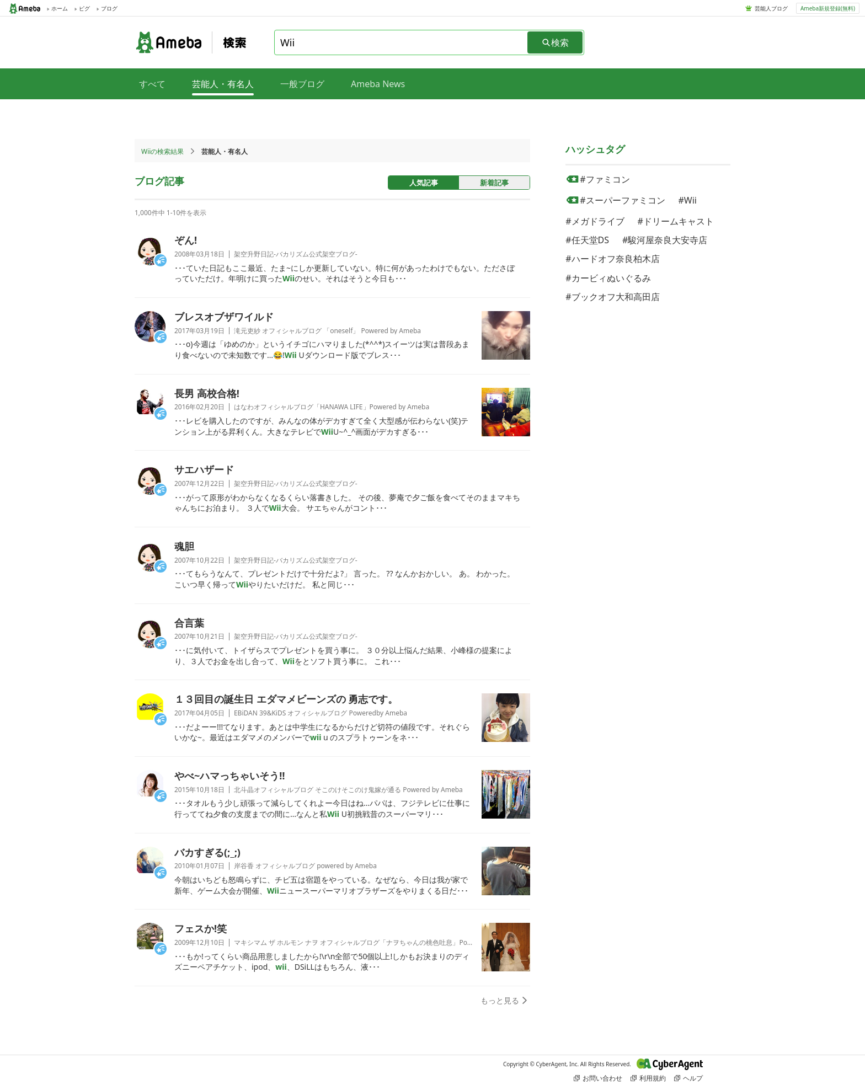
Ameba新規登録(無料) (827, 8)
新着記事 (494, 183)
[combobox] (401, 42)
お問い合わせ (598, 1078)
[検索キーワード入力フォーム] (401, 42)
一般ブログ (302, 84)
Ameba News (378, 84)
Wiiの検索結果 (162, 151)
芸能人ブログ (771, 8)
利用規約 (648, 1078)
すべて (152, 84)
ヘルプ (688, 1078)
